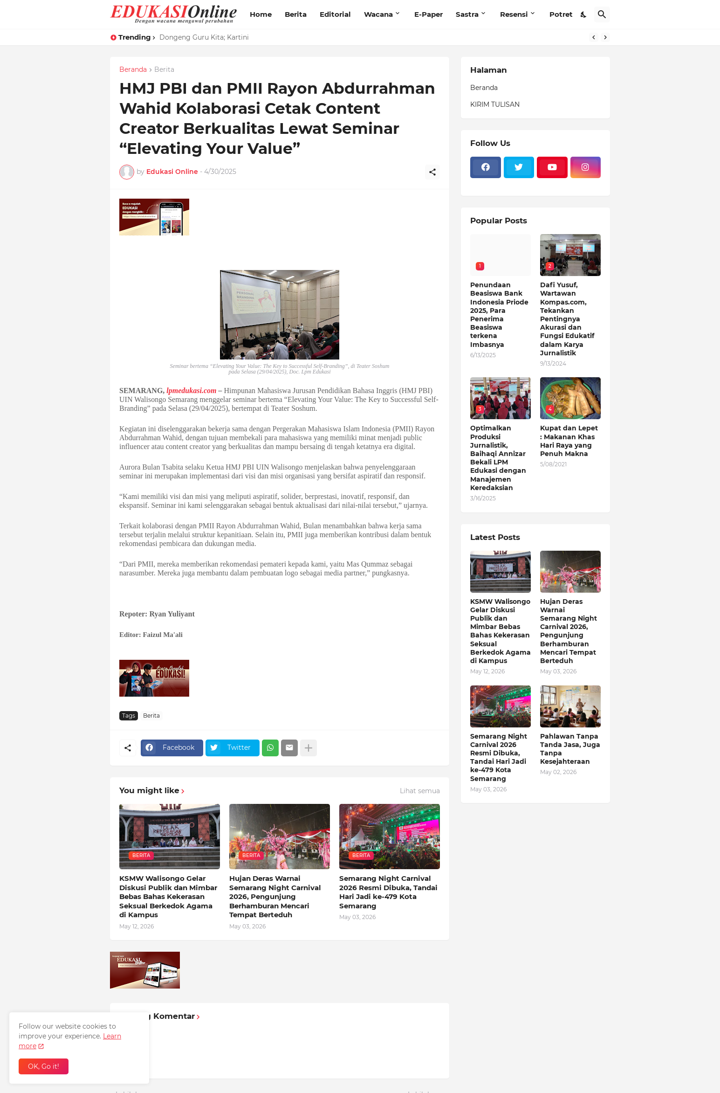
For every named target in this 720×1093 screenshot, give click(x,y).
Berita (296, 14)
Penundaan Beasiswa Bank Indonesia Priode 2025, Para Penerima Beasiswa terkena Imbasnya (499, 314)
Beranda (133, 70)
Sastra (467, 14)
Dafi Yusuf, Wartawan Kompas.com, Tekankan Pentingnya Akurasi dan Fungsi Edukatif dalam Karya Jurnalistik (567, 319)
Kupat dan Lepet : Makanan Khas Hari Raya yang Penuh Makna (569, 441)
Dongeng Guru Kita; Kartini (204, 37)
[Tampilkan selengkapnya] (308, 748)
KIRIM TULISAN (495, 104)
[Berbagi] (432, 172)
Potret (561, 14)
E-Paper (428, 14)
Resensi (514, 14)
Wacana (378, 14)
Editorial (335, 14)
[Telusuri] (602, 14)
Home (261, 14)
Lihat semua (420, 791)
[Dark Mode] (584, 14)
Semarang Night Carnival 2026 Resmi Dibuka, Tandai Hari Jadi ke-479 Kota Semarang (388, 892)
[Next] (605, 37)
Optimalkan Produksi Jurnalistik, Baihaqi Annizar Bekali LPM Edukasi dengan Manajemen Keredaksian (498, 457)
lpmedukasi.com (191, 390)
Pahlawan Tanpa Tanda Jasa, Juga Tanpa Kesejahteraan (570, 749)
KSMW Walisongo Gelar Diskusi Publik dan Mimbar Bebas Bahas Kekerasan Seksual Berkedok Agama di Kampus (168, 896)
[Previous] (593, 37)
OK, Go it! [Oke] (43, 1066)
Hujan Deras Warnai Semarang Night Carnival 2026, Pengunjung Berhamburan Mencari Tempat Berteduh (275, 896)
